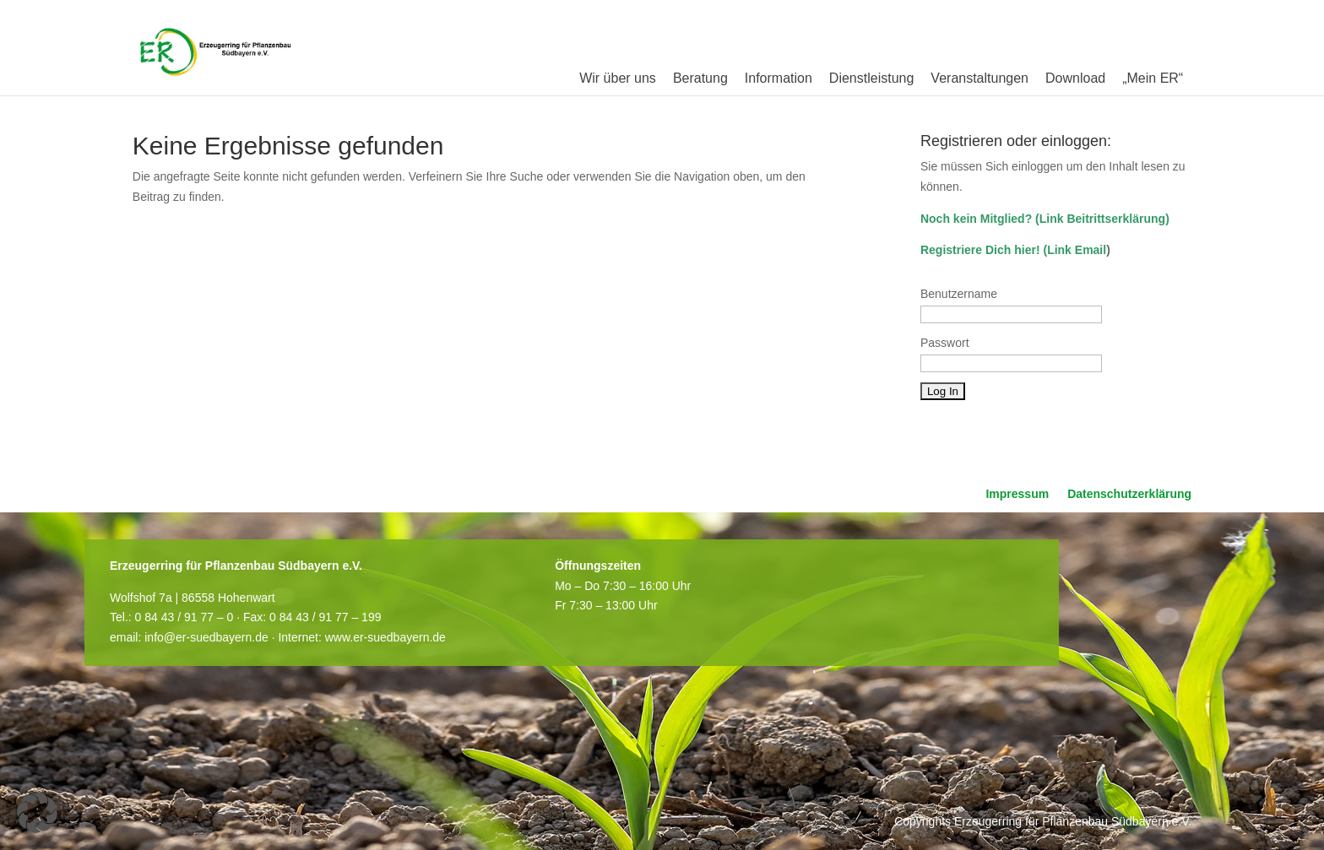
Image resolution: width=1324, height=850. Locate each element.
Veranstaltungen (979, 78)
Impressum (1017, 494)
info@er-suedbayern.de (206, 637)
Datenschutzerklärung (1129, 494)
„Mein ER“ (1152, 78)
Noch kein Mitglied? (976, 218)
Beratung (700, 78)
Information (778, 78)
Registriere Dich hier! (980, 250)
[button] (37, 813)
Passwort (944, 342)
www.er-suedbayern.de (385, 637)
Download (1075, 78)
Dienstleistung (871, 78)
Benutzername (958, 293)
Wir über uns (617, 78)
